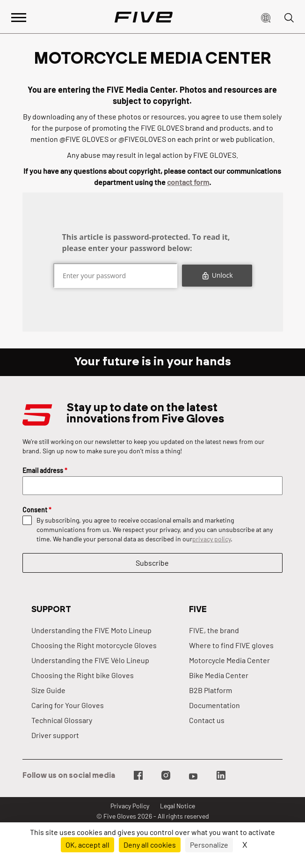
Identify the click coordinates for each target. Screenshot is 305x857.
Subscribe (152, 562)
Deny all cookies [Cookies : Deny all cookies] (149, 844)
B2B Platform (210, 690)
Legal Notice (177, 806)
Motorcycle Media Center (229, 660)
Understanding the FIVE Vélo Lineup (90, 660)
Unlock (216, 275)
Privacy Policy (129, 806)
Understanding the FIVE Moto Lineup (91, 630)
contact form (188, 181)
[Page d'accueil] (144, 16)
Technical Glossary (61, 720)
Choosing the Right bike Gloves (82, 675)
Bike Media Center (218, 675)
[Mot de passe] (115, 275)
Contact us (207, 720)
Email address (44, 470)
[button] (265, 17)
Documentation (214, 705)
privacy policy (211, 539)
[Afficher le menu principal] (18, 16)
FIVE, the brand (214, 630)
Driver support (55, 735)
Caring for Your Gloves (67, 705)
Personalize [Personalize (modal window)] (209, 844)
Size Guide (48, 690)
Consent (36, 510)
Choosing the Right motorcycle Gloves (94, 645)
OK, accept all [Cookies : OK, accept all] (87, 844)
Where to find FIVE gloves (231, 645)
